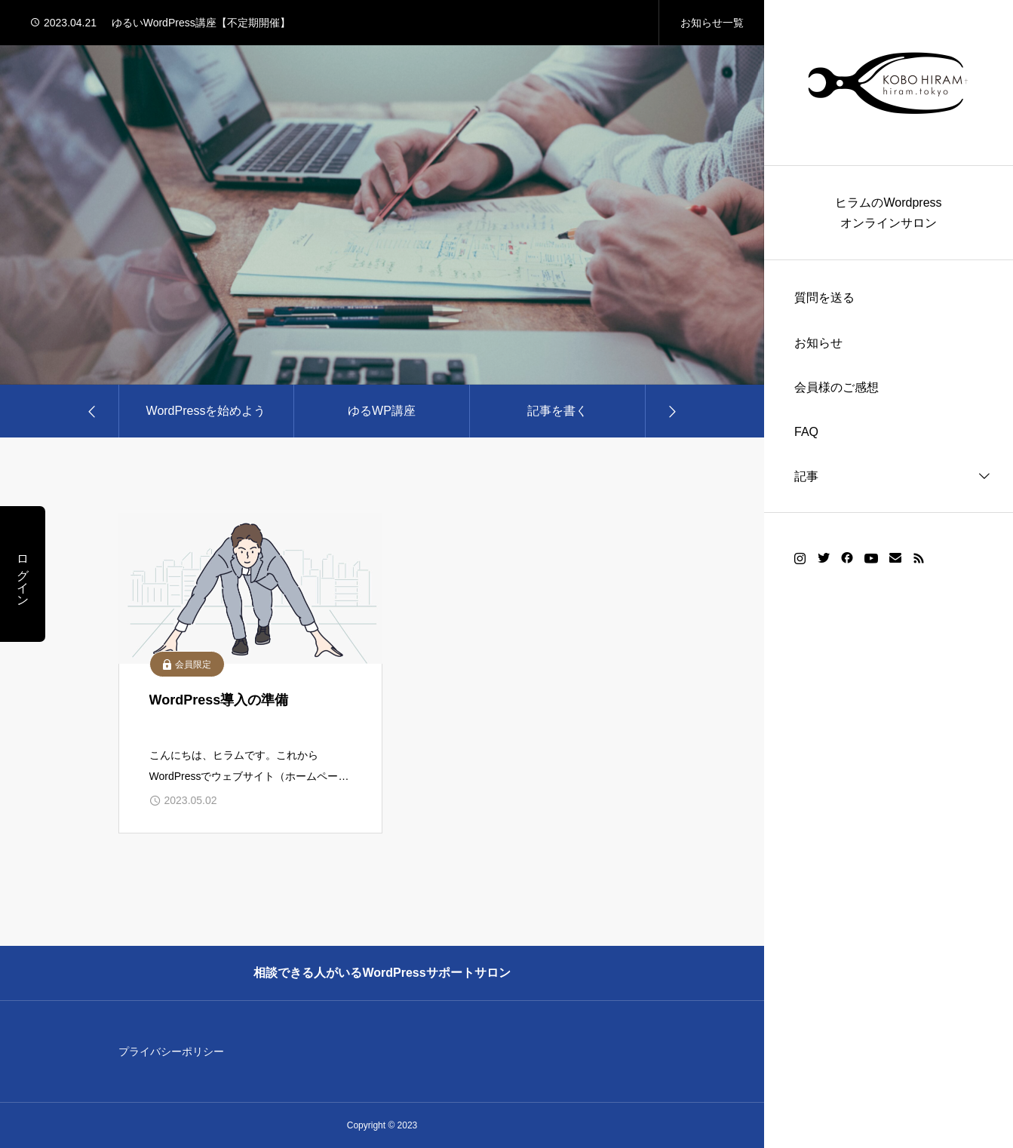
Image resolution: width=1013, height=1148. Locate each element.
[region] (888, 574)
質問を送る (824, 297)
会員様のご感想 (836, 387)
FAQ (806, 431)
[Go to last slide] (92, 411)
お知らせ (818, 342)
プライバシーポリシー (171, 1051)
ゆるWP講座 (382, 410)
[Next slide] (671, 411)
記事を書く (557, 410)
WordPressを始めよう (206, 410)
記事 (806, 476)
